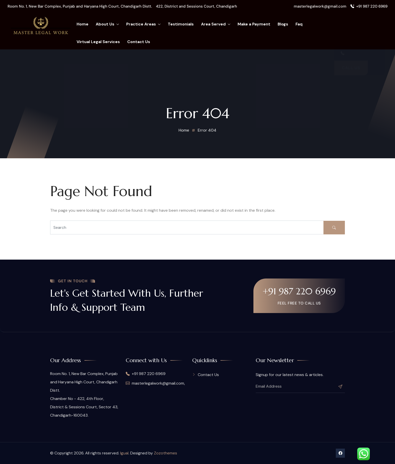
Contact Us (138, 41)
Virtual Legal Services (98, 41)
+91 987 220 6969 (368, 6)
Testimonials (181, 24)
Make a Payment (254, 24)
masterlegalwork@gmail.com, (155, 383)
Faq (299, 24)
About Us (107, 24)
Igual (124, 453)
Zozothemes (165, 453)
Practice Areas (143, 24)
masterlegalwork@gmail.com (320, 6)
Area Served (215, 24)
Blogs (283, 24)
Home (82, 24)
